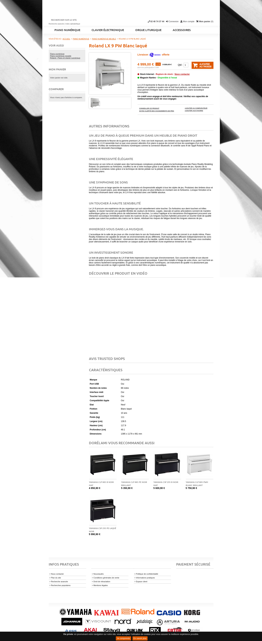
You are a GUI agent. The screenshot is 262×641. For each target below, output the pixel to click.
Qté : (180, 64)
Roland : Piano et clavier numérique (65, 58)
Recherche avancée (56, 24)
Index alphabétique (73, 24)
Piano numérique (57, 54)
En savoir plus (140, 638)
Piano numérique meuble (60, 56)
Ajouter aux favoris (194, 110)
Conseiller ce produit (149, 108)
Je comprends (123, 638)
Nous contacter (182, 74)
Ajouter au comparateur (196, 108)
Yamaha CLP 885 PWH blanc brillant (197, 484)
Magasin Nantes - (158, 77)
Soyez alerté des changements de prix (156, 111)
